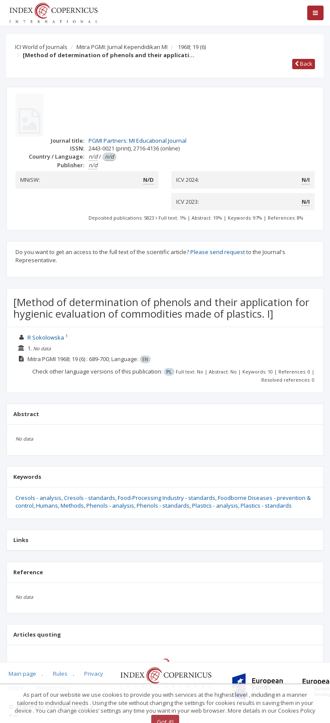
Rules (60, 673)
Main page (22, 673)
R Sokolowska (46, 337)
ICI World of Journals (41, 47)
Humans (47, 505)
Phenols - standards (163, 505)
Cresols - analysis (38, 498)
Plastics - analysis (215, 505)
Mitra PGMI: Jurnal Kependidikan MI (122, 47)
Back (303, 63)
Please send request (217, 252)
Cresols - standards (89, 498)
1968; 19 (192, 47)
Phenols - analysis (110, 505)
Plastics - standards (266, 505)
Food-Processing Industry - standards (166, 498)
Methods (72, 505)
